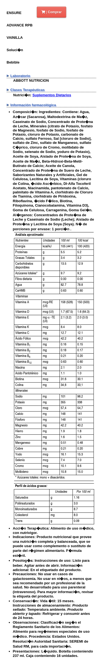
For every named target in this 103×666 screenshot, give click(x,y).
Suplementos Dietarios (51, 95)
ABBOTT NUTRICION (31, 80)
